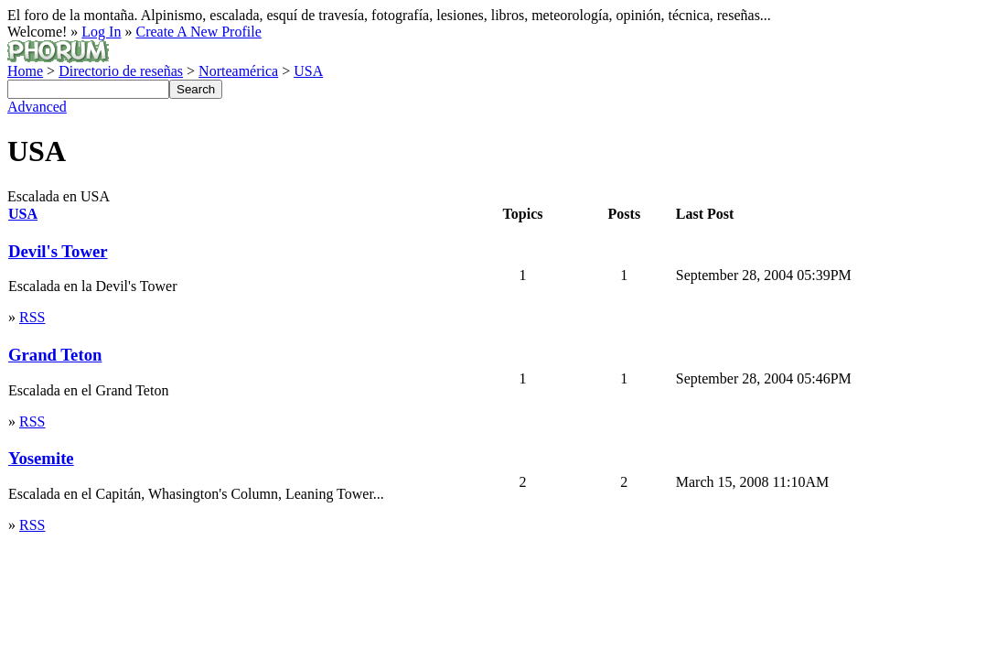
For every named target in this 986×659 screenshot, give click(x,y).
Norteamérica (238, 71)
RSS (32, 317)
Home (25, 71)
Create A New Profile (198, 31)
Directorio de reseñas (121, 71)
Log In (101, 31)
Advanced (37, 106)
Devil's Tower (58, 251)
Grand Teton (55, 354)
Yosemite (41, 458)
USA (308, 71)
